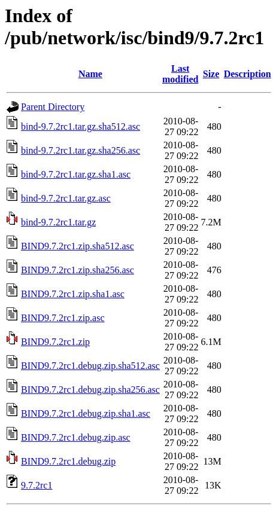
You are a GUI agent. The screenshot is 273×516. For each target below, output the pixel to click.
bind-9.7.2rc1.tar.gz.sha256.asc (80, 150)
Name (90, 74)
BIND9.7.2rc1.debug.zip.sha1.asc (85, 413)
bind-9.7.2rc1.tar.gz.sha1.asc (76, 174)
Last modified (180, 73)
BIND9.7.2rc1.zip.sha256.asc (77, 270)
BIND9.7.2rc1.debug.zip (68, 461)
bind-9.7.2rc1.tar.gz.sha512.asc (80, 126)
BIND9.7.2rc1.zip (55, 342)
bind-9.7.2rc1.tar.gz (58, 222)
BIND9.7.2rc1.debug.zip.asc (76, 437)
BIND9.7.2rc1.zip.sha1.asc (73, 294)
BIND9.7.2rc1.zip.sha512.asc (77, 246)
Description (247, 74)
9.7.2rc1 (36, 485)
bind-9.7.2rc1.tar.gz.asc (66, 198)
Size (211, 74)
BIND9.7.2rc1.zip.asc (63, 318)
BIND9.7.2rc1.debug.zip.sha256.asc (90, 389)
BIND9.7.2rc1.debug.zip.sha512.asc (90, 366)
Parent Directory (52, 107)
